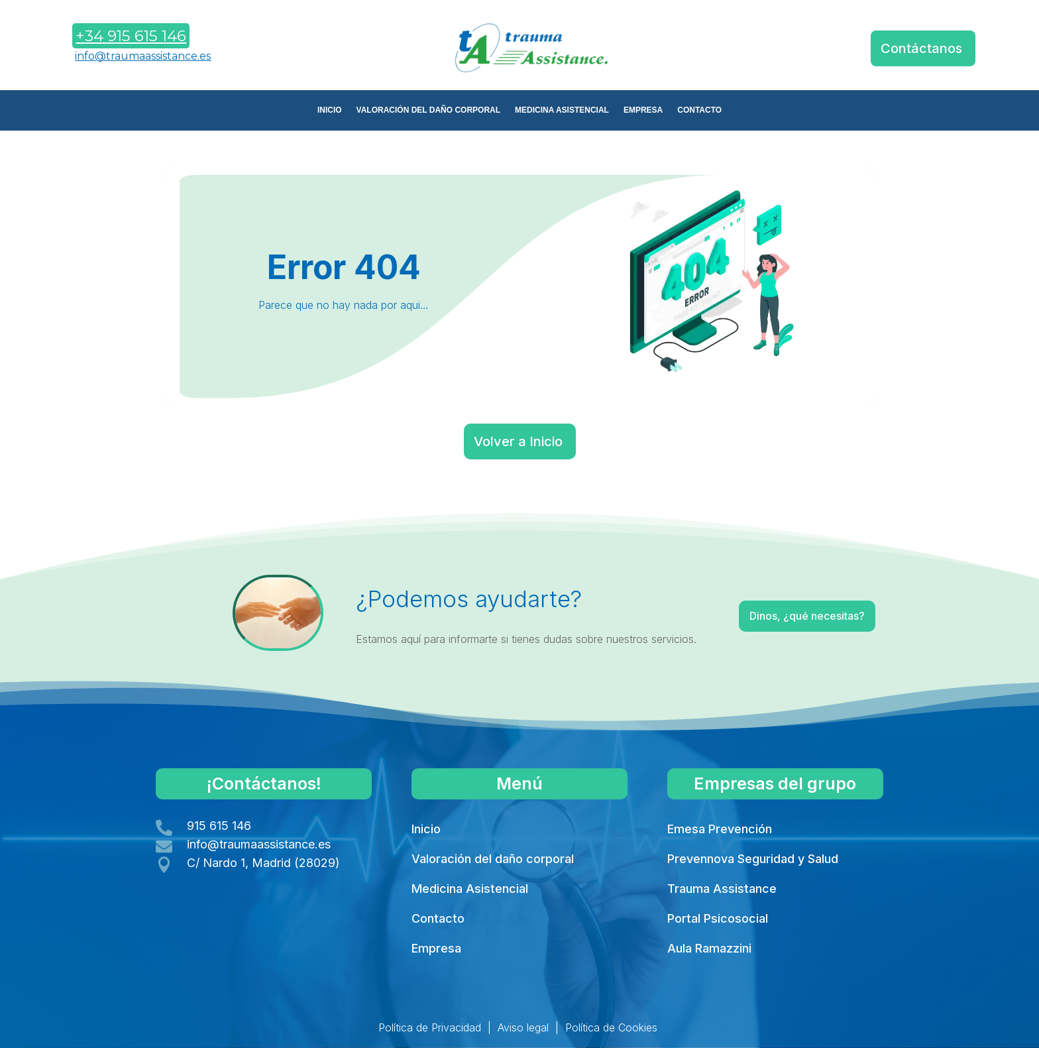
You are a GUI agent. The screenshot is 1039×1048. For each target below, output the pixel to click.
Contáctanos (921, 48)
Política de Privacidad (429, 1027)
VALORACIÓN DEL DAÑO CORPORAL (428, 110)
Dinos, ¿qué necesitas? (776, 618)
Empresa (436, 948)
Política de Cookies (611, 1027)
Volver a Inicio (518, 441)
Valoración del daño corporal (492, 859)
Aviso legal (523, 1027)
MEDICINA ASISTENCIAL (562, 110)
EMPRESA (643, 110)
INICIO (329, 110)
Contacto (438, 918)
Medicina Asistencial (469, 889)
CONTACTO (699, 110)
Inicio (426, 829)
